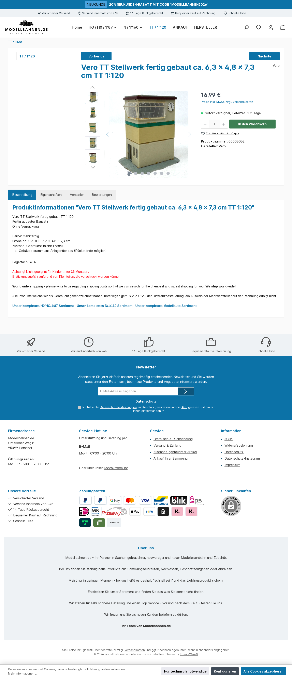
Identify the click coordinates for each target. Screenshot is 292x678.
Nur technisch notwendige (185, 671)
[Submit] (186, 391)
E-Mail (84, 446)
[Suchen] (246, 27)
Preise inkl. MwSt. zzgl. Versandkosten (227, 102)
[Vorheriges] (107, 134)
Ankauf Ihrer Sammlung (171, 458)
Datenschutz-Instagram (242, 458)
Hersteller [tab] (77, 195)
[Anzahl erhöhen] (224, 124)
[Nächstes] (190, 134)
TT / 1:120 (27, 56)
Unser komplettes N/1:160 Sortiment (104, 306)
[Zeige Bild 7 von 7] (168, 173)
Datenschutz (234, 452)
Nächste (264, 56)
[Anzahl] (214, 124)
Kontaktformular (116, 468)
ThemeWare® (189, 654)
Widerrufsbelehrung (238, 445)
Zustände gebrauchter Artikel (175, 452)
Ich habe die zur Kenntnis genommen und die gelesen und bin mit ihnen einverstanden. (149, 408)
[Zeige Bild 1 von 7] (129, 173)
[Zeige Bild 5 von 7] (155, 173)
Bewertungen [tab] (102, 195)
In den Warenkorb (252, 124)
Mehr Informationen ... (23, 673)
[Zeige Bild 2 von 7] (135, 173)
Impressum (232, 465)
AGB (184, 407)
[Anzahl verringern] (205, 124)
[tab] (22, 195)
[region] (139, 134)
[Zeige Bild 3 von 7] (142, 173)
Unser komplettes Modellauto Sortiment (165, 306)
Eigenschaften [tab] (51, 195)
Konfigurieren (225, 671)
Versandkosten (135, 650)
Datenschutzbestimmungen (118, 407)
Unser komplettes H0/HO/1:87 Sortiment (43, 306)
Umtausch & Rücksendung (173, 439)
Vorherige (96, 56)
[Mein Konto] (271, 27)
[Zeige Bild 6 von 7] (161, 173)
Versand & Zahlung (167, 445)
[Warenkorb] (283, 27)
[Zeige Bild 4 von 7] (148, 173)
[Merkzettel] (258, 27)
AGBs (228, 439)
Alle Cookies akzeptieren (263, 671)
